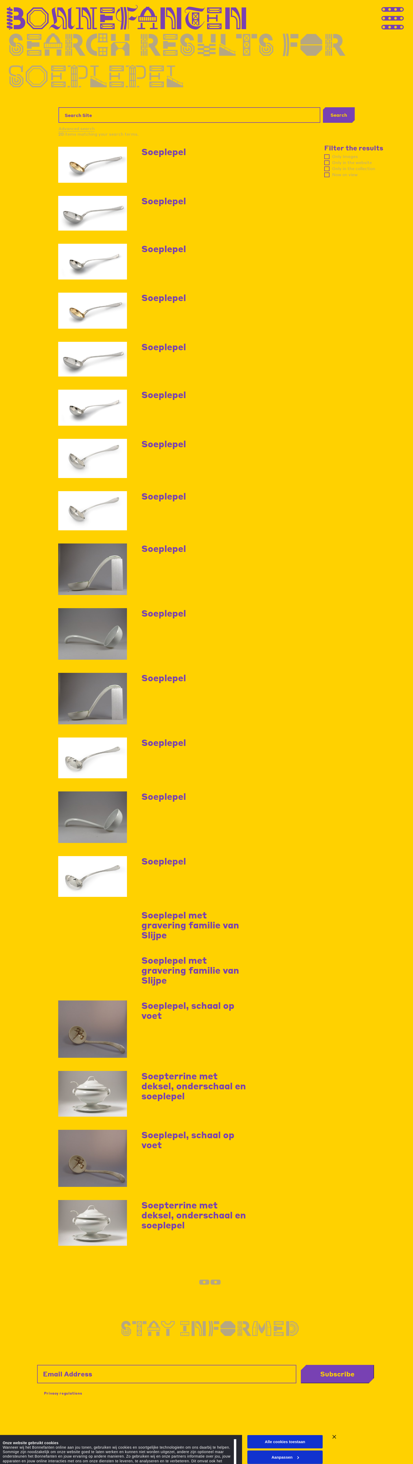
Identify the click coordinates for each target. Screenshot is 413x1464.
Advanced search (76, 128)
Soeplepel (163, 151)
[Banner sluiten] (334, 1405)
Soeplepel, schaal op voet (187, 1010)
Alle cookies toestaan (285, 1409)
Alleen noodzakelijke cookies (285, 1440)
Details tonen (15, 1450)
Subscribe (337, 1374)
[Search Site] (189, 115)
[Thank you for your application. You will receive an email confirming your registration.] (402, 17)
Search (339, 115)
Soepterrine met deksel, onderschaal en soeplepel (193, 1085)
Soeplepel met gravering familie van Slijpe (190, 925)
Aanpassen (285, 1425)
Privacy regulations (63, 1393)
